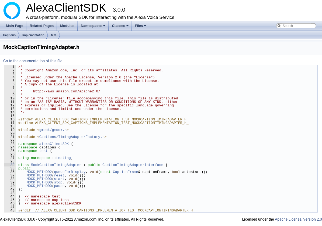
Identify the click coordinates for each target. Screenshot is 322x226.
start (59, 178)
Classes (120, 27)
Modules (67, 26)
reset (59, 175)
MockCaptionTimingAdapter (56, 164)
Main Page (14, 26)
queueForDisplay (69, 171)
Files (141, 27)
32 (9, 164)
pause (59, 185)
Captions (9, 35)
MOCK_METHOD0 (39, 175)
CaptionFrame (125, 171)
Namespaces (93, 27)
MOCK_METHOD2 (39, 171)
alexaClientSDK (54, 143)
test (53, 35)
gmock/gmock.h (53, 129)
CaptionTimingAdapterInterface (132, 164)
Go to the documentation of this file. (33, 61)
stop (58, 182)
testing (63, 157)
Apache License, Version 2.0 (298, 219)
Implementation (33, 35)
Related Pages (42, 26)
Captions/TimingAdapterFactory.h (72, 136)
